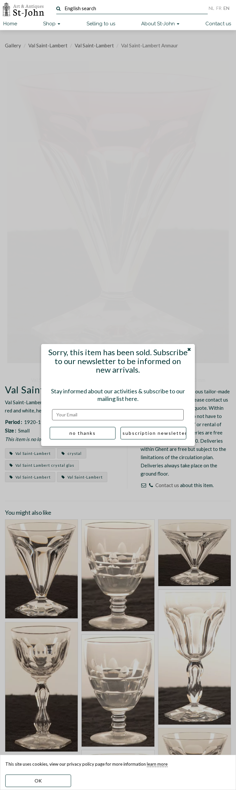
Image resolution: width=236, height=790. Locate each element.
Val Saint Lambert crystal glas (42, 465)
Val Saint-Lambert (47, 45)
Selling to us (101, 24)
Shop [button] (51, 24)
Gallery (13, 45)
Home (10, 24)
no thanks (82, 433)
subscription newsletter (154, 433)
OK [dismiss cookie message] (38, 780)
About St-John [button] (160, 24)
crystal (72, 453)
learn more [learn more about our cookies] (157, 764)
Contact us (218, 24)
